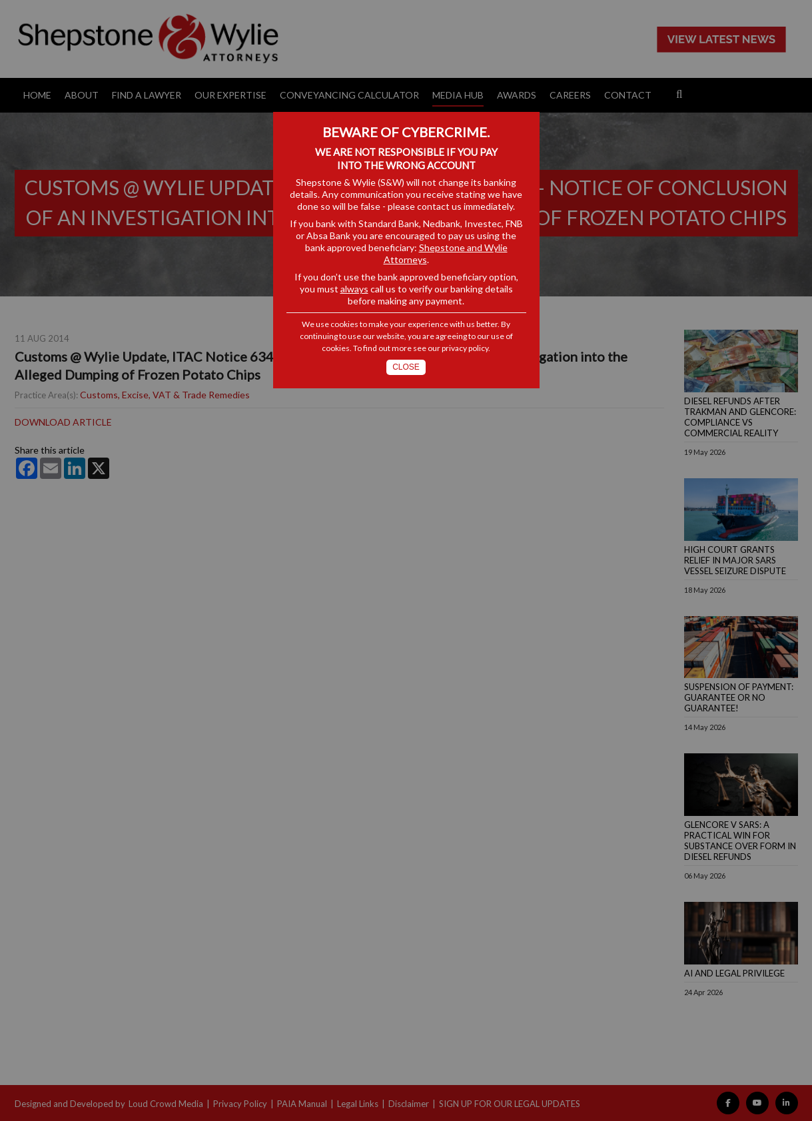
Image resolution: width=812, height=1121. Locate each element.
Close (406, 367)
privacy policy (465, 348)
